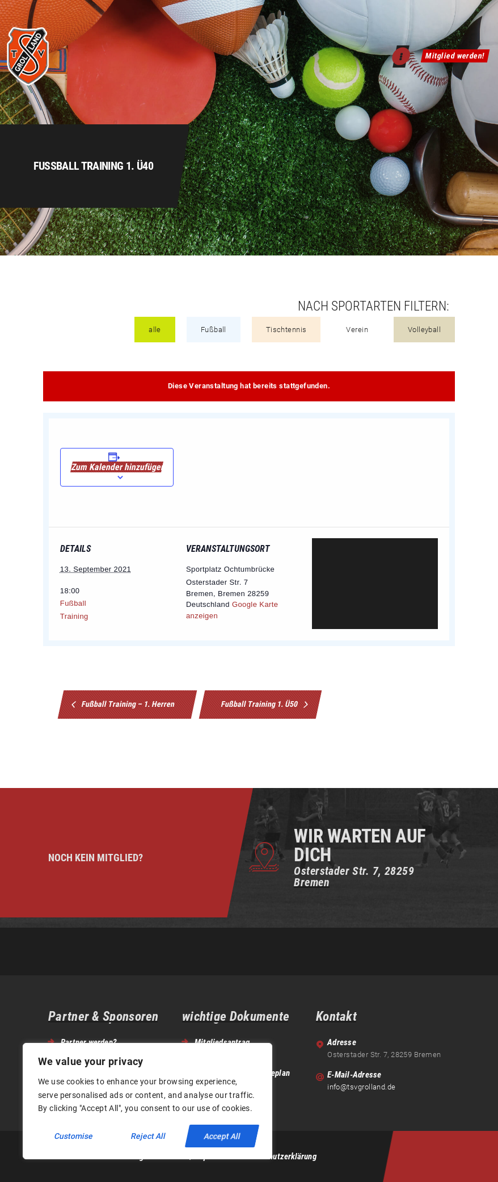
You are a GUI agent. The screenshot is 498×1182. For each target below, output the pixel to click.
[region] (147, 1101)
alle (155, 329)
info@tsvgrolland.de (361, 1087)
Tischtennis (286, 329)
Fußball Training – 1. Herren (127, 704)
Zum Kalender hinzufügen (116, 467)
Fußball (213, 329)
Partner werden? (89, 1042)
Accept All (222, 1136)
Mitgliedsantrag (222, 1042)
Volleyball (424, 329)
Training (74, 616)
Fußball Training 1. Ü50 (261, 704)
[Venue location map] (375, 583)
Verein (357, 329)
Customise (74, 1136)
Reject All (148, 1136)
